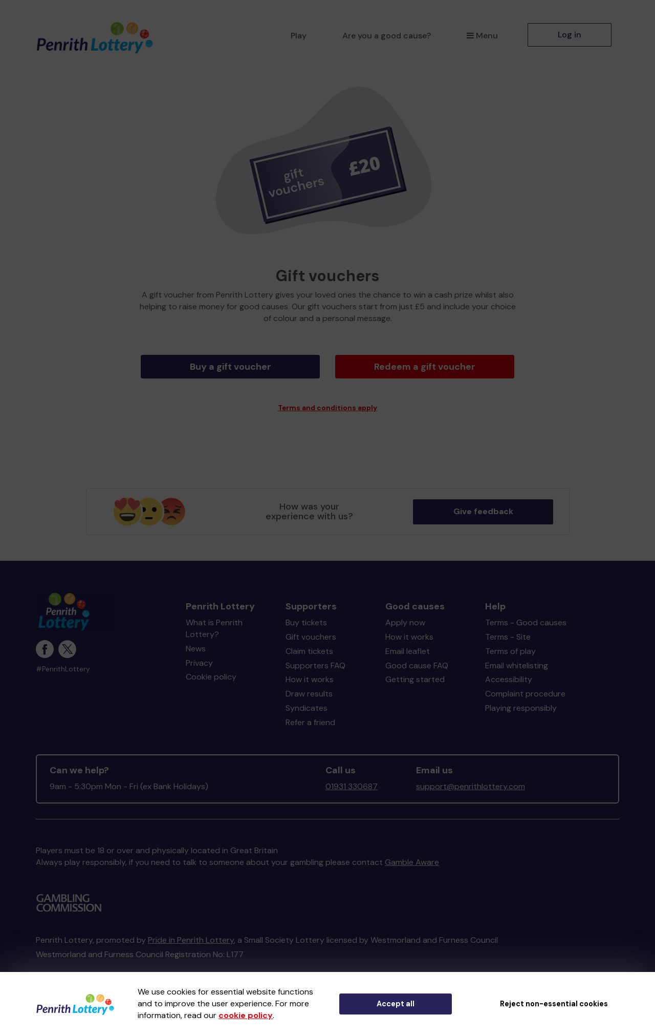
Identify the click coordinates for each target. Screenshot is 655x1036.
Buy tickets (306, 614)
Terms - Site (508, 628)
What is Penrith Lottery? (214, 620)
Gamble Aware (412, 854)
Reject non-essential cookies (554, 1003)
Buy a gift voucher (230, 367)
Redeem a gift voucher (425, 367)
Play (299, 35)
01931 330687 (351, 778)
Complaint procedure (525, 685)
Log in (569, 34)
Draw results (309, 685)
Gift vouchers (311, 628)
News (196, 640)
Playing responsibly (521, 699)
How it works (310, 671)
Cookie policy (211, 668)
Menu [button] (482, 35)
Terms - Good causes (525, 614)
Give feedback (483, 503)
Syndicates (307, 699)
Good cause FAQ (416, 657)
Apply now (405, 614)
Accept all (395, 1003)
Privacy (199, 654)
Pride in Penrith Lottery (191, 931)
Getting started (415, 671)
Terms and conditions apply (327, 399)
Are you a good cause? (386, 35)
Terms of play (510, 643)
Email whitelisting (516, 657)
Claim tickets (309, 643)
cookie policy (246, 1015)
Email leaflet (407, 643)
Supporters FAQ (315, 657)
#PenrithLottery (63, 661)
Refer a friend (310, 714)
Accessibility (508, 671)
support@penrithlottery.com (470, 778)
